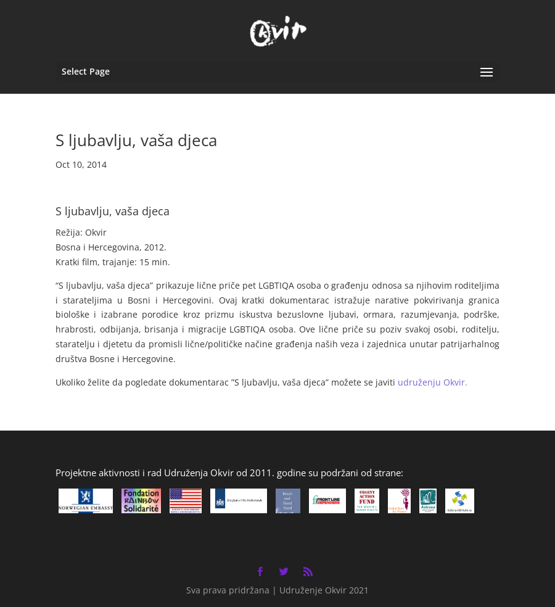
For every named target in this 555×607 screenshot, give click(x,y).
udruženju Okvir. (432, 382)
